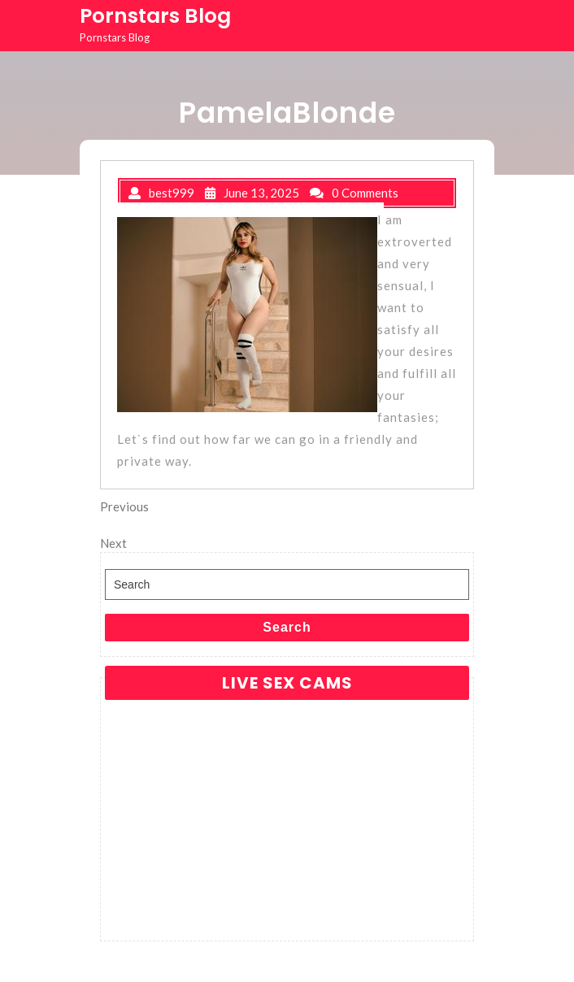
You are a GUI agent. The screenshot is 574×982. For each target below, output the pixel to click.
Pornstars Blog (155, 16)
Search (287, 627)
